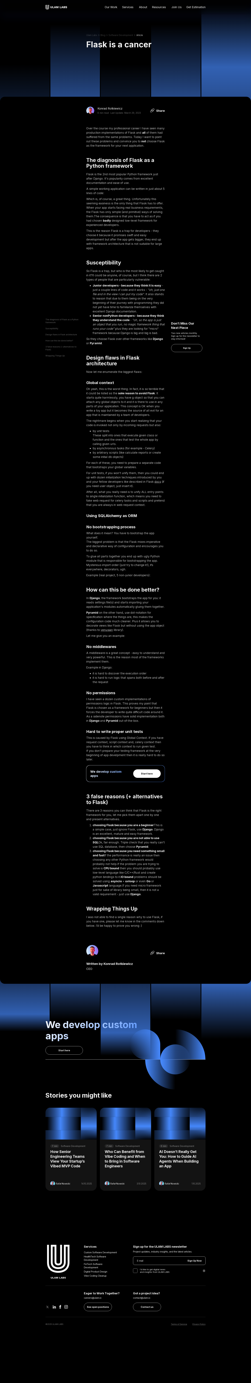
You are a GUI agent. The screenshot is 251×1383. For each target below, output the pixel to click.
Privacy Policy (199, 1339)
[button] (128, 7)
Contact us (147, 1321)
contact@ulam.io (141, 1312)
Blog (103, 35)
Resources (159, 7)
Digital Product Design (95, 1286)
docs (157, 481)
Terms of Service (179, 1339)
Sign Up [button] (187, 348)
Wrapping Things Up (55, 355)
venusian (107, 630)
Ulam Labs (91, 35)
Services (127, 7)
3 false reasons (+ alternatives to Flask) (61, 348)
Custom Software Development (100, 1267)
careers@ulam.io (92, 1312)
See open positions (98, 1321)
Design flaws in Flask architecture (61, 334)
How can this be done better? (59, 340)
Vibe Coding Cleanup (95, 1290)
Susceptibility (51, 328)
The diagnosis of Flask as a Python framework (61, 321)
